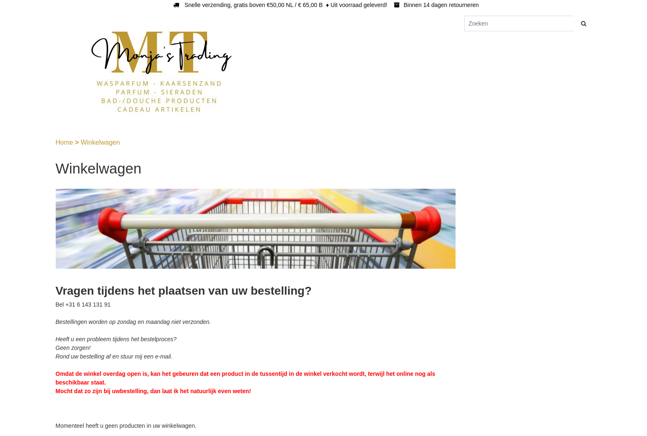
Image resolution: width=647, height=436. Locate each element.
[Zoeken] (519, 23)
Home (65, 142)
